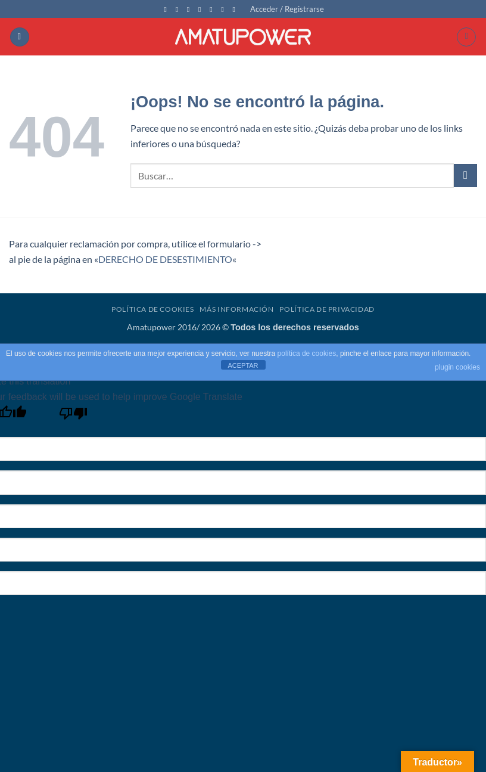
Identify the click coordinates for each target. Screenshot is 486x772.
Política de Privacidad (326, 309)
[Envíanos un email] (201, 9)
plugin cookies (457, 367)
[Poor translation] (73, 416)
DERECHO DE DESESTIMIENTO (165, 259)
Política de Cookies (152, 309)
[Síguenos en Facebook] (167, 9)
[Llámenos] (213, 9)
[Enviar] (465, 175)
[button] (287, 9)
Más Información (236, 309)
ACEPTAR (243, 365)
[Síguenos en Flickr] (236, 9)
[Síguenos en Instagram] (179, 9)
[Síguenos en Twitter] (190, 9)
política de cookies (307, 353)
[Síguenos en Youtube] (224, 9)
